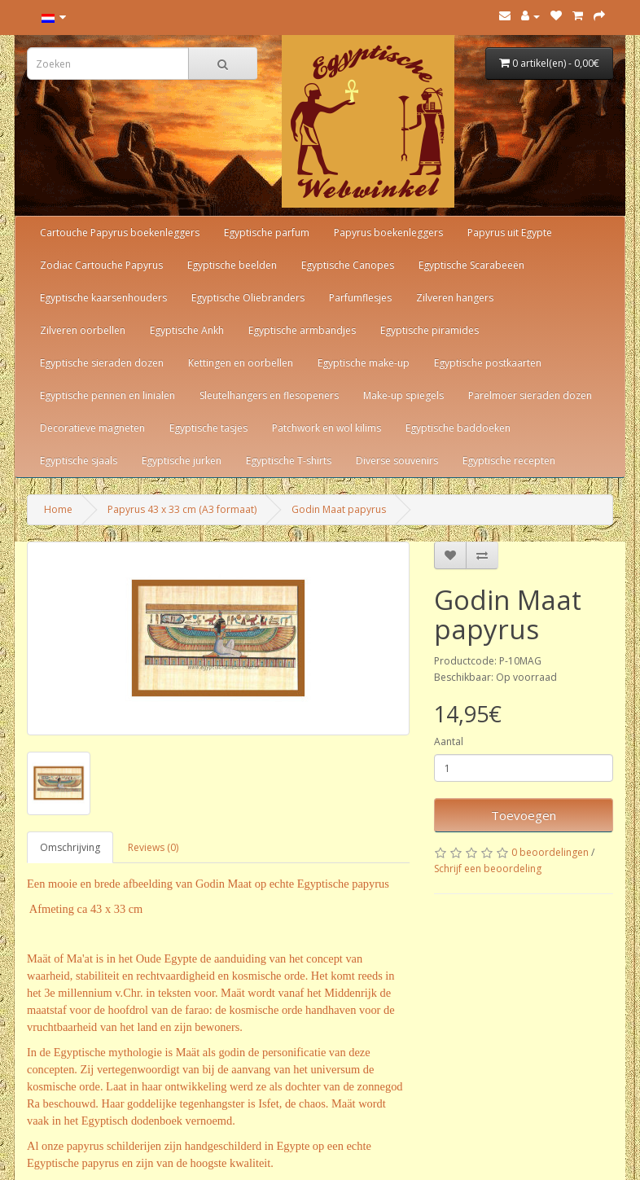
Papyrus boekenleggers (388, 232)
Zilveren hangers (454, 298)
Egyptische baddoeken (458, 428)
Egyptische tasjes (208, 428)
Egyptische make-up (364, 363)
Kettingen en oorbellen (240, 363)
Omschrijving (70, 847)
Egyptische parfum (266, 232)
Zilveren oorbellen (82, 330)
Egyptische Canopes (347, 265)
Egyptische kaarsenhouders (103, 298)
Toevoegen (523, 815)
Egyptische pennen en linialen (107, 395)
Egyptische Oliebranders (248, 298)
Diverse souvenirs (397, 460)
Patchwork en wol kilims (326, 428)
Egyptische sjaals (78, 460)
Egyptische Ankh (187, 330)
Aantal (448, 741)
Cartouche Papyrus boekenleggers (119, 232)
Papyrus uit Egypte (509, 232)
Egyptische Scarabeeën (471, 265)
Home (58, 509)
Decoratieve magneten (92, 428)
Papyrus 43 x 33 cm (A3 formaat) (181, 509)
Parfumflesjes (360, 298)
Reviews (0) (153, 847)
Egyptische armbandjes (302, 330)
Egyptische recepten (508, 460)
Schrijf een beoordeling (487, 868)
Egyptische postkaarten (487, 363)
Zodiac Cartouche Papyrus (101, 265)
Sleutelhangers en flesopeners (269, 395)
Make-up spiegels (403, 395)
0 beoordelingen (550, 852)
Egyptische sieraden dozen (102, 363)
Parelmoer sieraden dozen (530, 395)
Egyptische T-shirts (288, 460)
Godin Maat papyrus (339, 509)
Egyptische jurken (181, 460)
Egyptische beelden (232, 265)
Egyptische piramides (429, 330)
